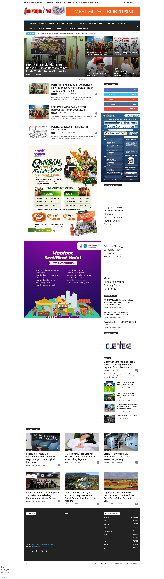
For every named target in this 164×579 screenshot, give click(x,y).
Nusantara (123, 23)
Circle (134, 99)
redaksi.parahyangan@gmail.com (42, 544)
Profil (102, 23)
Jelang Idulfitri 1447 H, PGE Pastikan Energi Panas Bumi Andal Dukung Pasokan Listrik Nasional (80, 496)
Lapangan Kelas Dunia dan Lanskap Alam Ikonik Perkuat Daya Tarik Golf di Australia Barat (119, 496)
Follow (133, 94)
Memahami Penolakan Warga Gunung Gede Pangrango (114, 283)
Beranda (32, 23)
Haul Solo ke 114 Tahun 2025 (127, 416)
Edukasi (89, 50)
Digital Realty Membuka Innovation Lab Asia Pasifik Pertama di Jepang (118, 456)
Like (135, 90)
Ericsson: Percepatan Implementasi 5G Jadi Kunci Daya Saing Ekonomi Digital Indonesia (40, 458)
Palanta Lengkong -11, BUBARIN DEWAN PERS (69, 128)
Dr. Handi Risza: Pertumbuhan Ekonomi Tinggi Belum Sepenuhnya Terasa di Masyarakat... (67, 34)
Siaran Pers (61, 28)
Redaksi (69, 3)
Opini (116, 50)
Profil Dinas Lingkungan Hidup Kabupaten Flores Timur (125, 395)
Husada (92, 23)
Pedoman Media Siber (90, 3)
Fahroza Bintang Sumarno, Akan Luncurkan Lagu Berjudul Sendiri (113, 251)
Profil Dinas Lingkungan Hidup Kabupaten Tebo (125, 383)
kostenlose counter (6, 578)
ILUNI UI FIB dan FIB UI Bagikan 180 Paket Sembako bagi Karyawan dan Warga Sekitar (42, 495)
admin (28, 74)
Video (72, 28)
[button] (136, 25)
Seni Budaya (108, 531)
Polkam (42, 23)
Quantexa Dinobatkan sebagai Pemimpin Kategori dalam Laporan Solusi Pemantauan (119, 364)
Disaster (31, 28)
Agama (111, 23)
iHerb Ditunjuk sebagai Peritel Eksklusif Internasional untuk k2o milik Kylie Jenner (80, 456)
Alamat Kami (77, 3)
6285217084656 (36, 547)
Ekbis (51, 23)
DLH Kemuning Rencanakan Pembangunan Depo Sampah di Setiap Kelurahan (127, 407)
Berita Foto (83, 28)
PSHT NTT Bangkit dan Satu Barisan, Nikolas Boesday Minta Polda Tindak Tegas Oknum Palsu (72, 87)
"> (43, 528)
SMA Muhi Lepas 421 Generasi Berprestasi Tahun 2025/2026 (68, 108)
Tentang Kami (60, 3)
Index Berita (50, 3)
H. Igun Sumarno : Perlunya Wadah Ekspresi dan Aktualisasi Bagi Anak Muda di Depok (114, 215)
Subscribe (132, 109)
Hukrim (60, 23)
